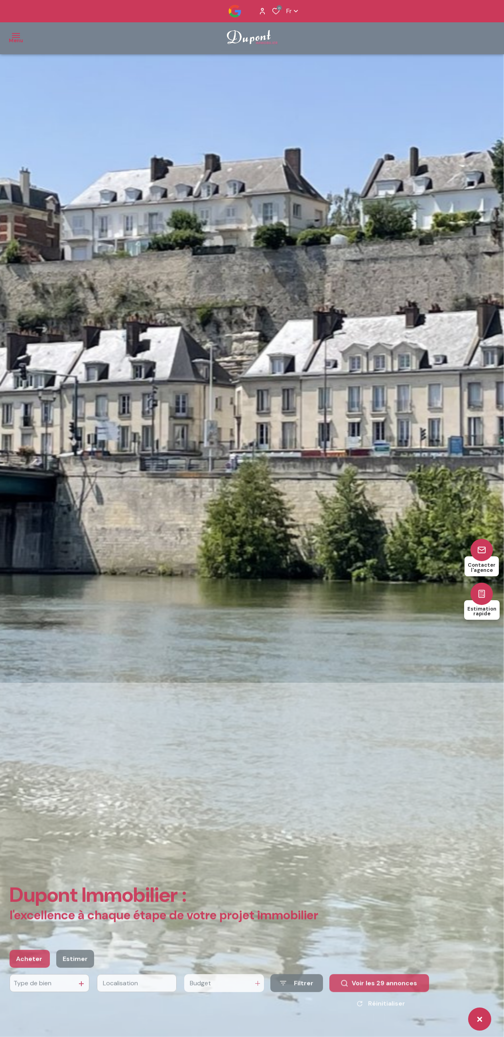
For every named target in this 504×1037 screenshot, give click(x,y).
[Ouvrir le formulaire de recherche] (296, 991)
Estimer (75, 966)
